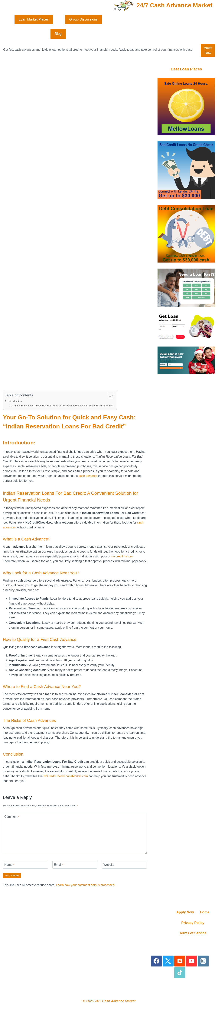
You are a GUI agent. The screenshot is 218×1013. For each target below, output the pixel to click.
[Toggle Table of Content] (109, 396)
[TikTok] (179, 972)
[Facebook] (156, 961)
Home (204, 912)
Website (108, 864)
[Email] (74, 864)
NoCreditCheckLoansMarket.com (66, 776)
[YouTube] (191, 961)
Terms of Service (192, 933)
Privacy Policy (192, 923)
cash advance (88, 475)
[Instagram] (203, 961)
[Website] (124, 864)
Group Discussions (83, 19)
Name (9, 864)
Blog (58, 34)
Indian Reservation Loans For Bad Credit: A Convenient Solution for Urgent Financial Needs (63, 405)
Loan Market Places (34, 19)
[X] (168, 961)
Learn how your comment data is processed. (85, 885)
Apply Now (208, 50)
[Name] (25, 864)
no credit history (121, 556)
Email (58, 864)
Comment (11, 816)
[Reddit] (179, 961)
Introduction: (15, 401)
